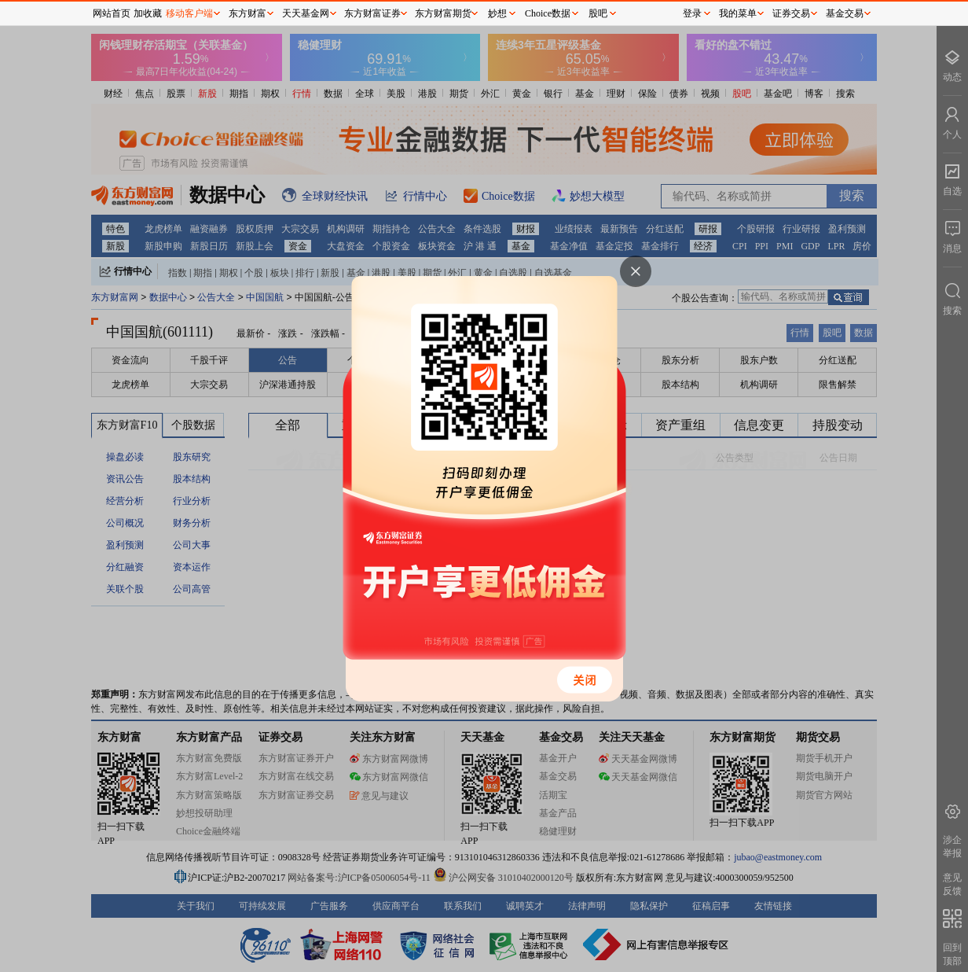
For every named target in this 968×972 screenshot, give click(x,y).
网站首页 (111, 13)
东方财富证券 (372, 13)
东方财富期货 (443, 13)
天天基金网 (305, 13)
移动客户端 (189, 13)
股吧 (597, 13)
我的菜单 (738, 13)
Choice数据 (547, 13)
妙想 (497, 13)
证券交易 (791, 13)
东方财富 (247, 13)
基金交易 (845, 13)
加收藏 (148, 13)
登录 (692, 13)
